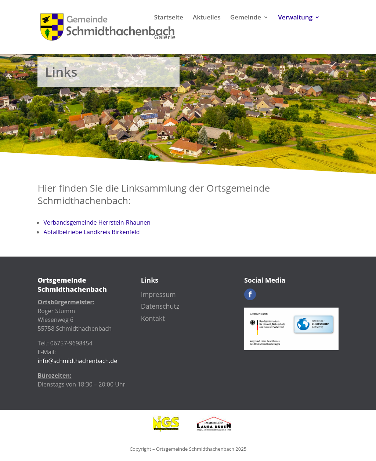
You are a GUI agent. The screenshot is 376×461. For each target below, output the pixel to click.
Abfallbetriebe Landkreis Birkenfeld (91, 232)
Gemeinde (245, 18)
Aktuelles (207, 18)
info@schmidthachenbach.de (77, 361)
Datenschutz (160, 306)
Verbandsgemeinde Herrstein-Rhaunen (96, 222)
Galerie (165, 38)
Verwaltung (295, 18)
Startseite (168, 18)
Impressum (158, 294)
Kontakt (153, 318)
